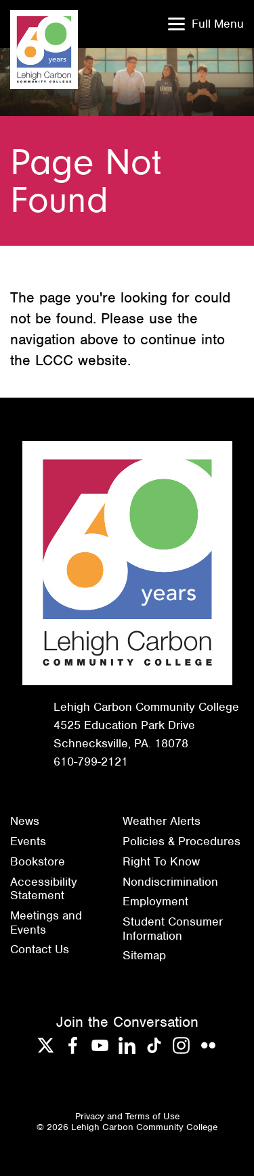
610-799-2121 (91, 761)
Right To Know (161, 861)
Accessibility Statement (43, 888)
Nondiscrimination (170, 881)
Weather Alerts (161, 820)
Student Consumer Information (173, 928)
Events (28, 841)
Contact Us (39, 949)
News (24, 820)
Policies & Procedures (181, 841)
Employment (155, 901)
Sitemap (144, 955)
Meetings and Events (46, 922)
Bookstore (37, 861)
